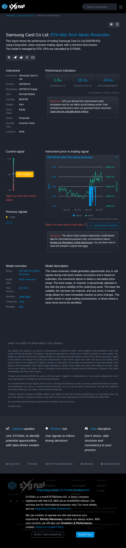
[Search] (104, 7)
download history (103, 225)
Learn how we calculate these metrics (69, 111)
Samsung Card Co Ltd (26, 16)
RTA (21, 306)
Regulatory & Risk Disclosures (52, 508)
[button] (111, 25)
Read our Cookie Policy (49, 527)
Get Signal (25, 174)
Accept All (85, 534)
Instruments (10, 16)
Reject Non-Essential (48, 534)
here (85, 246)
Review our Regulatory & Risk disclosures (71, 242)
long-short (24, 296)
